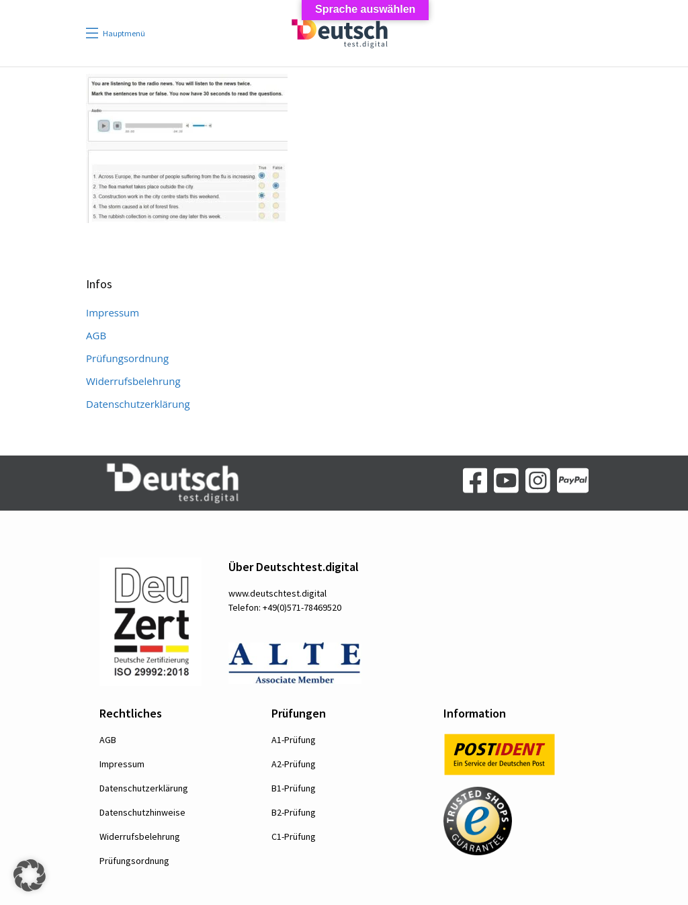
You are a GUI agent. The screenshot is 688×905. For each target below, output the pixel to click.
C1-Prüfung (293, 836)
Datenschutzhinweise (142, 812)
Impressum (112, 312)
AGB (96, 335)
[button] (29, 875)
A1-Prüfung (293, 740)
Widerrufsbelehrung (133, 381)
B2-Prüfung (293, 812)
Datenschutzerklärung (138, 404)
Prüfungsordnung (127, 358)
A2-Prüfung (293, 764)
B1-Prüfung (293, 788)
